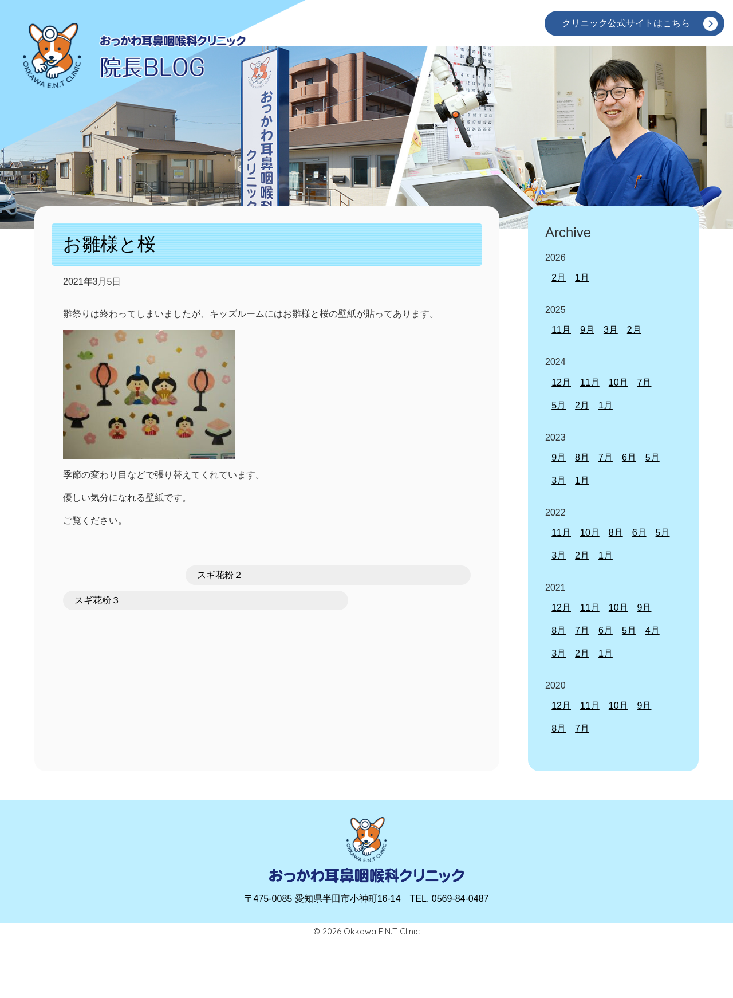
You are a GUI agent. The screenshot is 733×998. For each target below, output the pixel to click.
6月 (629, 457)
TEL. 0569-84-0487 (449, 898)
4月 (652, 630)
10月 (618, 382)
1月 (582, 277)
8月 (582, 457)
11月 (561, 330)
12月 (561, 382)
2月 (558, 277)
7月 (644, 382)
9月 (587, 330)
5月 (558, 405)
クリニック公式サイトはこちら (626, 23)
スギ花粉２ (220, 575)
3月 (611, 330)
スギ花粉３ (97, 600)
